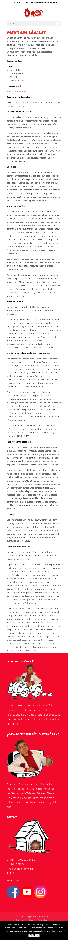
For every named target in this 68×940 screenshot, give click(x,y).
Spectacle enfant (25, 919)
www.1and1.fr (21, 91)
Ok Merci (34, 935)
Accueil (20, 916)
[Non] (64, 930)
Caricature (43, 919)
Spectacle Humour (38, 916)
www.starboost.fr (16, 106)
